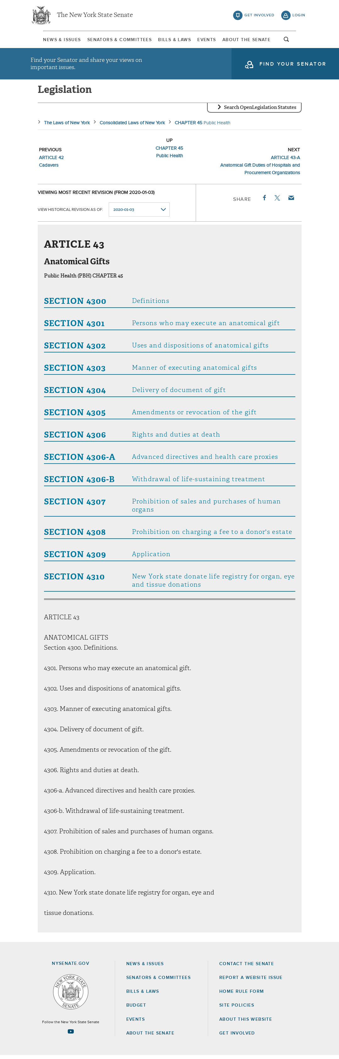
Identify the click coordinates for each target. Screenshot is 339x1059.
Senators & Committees (112, 40)
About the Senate (150, 1037)
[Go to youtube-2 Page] (70, 1035)
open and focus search (299, 41)
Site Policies (236, 1009)
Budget (136, 1009)
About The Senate (256, 40)
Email (290, 202)
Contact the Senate (246, 967)
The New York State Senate (95, 16)
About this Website (245, 1023)
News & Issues (49, 40)
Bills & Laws (173, 40)
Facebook (263, 202)
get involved (259, 16)
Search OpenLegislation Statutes (260, 111)
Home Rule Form (241, 995)
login (299, 16)
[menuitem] (49, 40)
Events (211, 40)
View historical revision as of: (70, 214)
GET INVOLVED (237, 1037)
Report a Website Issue (251, 981)
